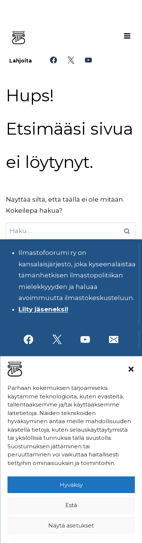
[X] (71, 60)
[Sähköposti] (113, 339)
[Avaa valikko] (127, 36)
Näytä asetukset (71, 525)
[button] (131, 369)
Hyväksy (71, 484)
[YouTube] (88, 60)
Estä (71, 505)
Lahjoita (20, 61)
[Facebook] (53, 60)
